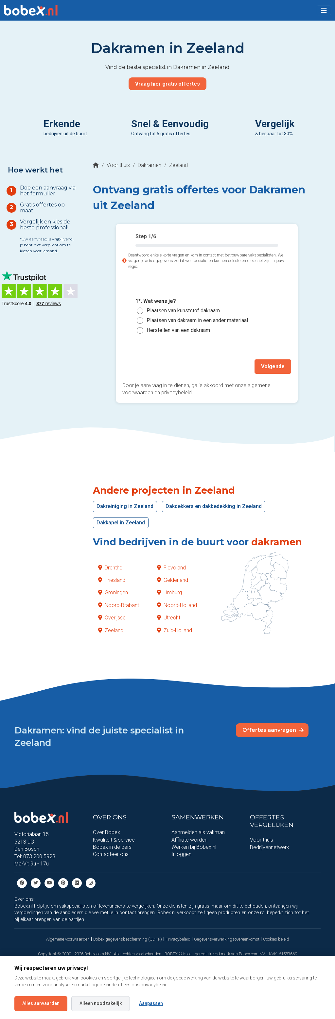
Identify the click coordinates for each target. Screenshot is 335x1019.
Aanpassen (151, 1003)
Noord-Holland (177, 605)
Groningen (113, 592)
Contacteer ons (111, 854)
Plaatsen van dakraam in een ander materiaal (197, 320)
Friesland (111, 580)
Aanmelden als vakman (198, 832)
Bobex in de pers (112, 847)
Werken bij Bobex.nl (193, 847)
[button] (324, 10)
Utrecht (168, 618)
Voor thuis (118, 165)
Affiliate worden (189, 839)
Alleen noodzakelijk (100, 1003)
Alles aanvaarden (41, 1003)
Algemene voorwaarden (68, 938)
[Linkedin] (77, 882)
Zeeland (110, 630)
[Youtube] (49, 882)
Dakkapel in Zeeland (121, 522)
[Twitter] (36, 882)
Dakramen (149, 165)
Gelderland (172, 580)
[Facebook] (22, 882)
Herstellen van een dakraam (178, 330)
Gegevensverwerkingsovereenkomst (226, 938)
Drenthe (110, 567)
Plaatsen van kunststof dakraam (183, 310)
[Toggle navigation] (324, 10)
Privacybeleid (178, 938)
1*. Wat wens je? (155, 301)
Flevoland (171, 567)
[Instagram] (91, 882)
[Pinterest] (63, 882)
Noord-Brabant (118, 605)
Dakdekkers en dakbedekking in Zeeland (214, 506)
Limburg (169, 592)
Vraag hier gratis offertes (167, 84)
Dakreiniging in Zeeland (125, 506)
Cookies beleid (276, 938)
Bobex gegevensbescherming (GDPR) (127, 938)
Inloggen (181, 854)
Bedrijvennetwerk (269, 847)
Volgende (273, 366)
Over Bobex (106, 832)
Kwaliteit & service (114, 839)
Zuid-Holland (174, 630)
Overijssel (112, 618)
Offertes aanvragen (273, 730)
